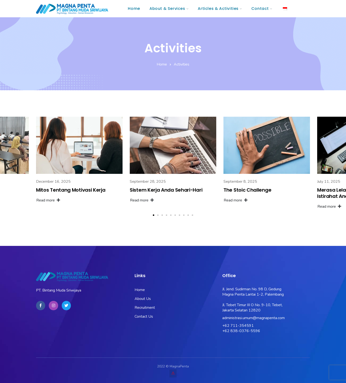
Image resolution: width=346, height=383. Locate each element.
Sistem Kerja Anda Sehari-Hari (166, 190)
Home (162, 64)
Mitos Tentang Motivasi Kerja (70, 190)
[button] (153, 215)
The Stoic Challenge (247, 190)
